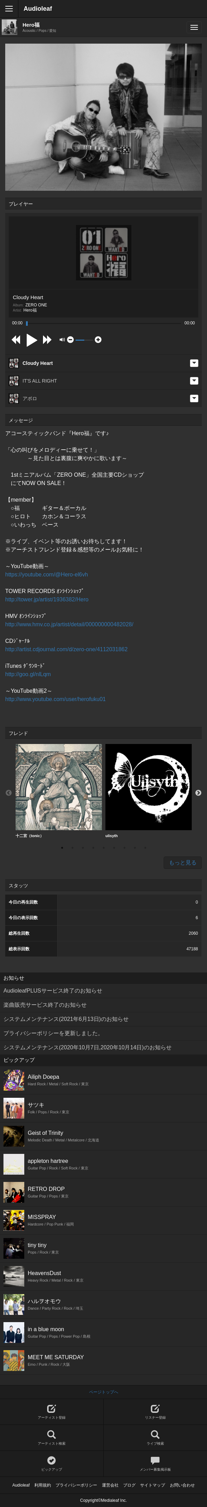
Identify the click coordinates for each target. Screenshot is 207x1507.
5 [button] (103, 847)
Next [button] (198, 793)
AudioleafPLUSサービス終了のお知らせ (52, 991)
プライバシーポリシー (76, 1485)
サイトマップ (152, 1485)
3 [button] (82, 847)
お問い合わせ (182, 1485)
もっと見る (183, 862)
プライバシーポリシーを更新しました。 (53, 1033)
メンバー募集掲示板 (155, 1463)
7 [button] (124, 847)
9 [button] (145, 847)
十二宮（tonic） (59, 791)
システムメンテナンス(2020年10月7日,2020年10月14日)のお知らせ (87, 1047)
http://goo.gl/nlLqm (28, 674)
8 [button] (134, 847)
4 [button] (93, 847)
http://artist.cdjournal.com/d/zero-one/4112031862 (66, 649)
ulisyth (148, 791)
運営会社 (110, 1485)
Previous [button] (8, 793)
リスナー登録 (155, 1412)
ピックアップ (51, 1463)
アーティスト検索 (51, 1437)
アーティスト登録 (51, 1412)
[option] (59, 791)
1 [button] (62, 847)
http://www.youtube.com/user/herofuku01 (55, 699)
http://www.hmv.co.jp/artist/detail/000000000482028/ (69, 624)
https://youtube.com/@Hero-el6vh (46, 574)
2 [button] (72, 847)
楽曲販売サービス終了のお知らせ (45, 1005)
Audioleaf (38, 8)
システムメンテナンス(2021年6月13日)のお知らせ (66, 1019)
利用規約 (42, 1485)
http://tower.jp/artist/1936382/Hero (46, 599)
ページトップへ (103, 1392)
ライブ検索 (155, 1437)
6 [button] (114, 847)
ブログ (129, 1485)
